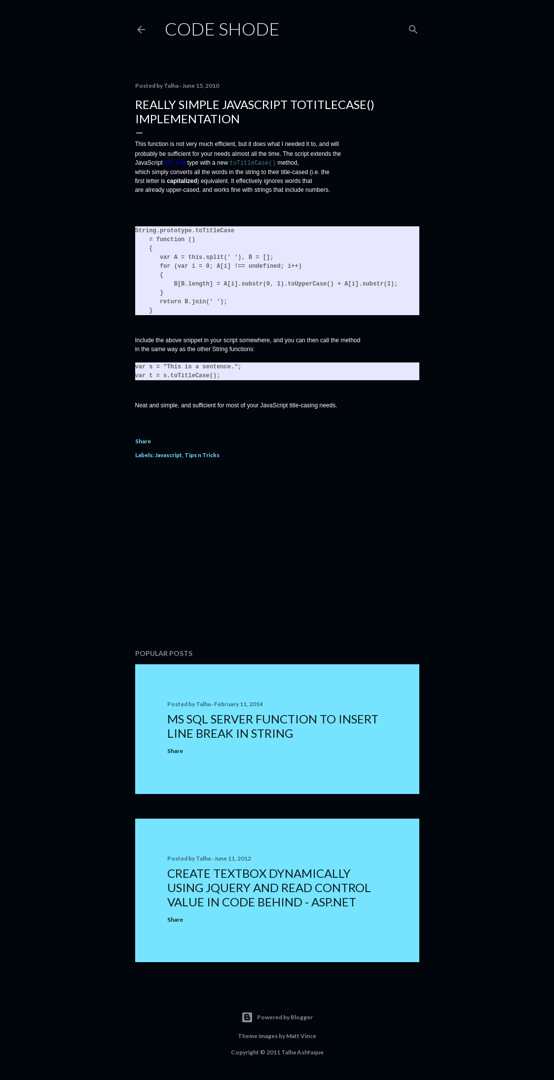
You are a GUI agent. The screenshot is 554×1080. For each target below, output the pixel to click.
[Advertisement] (277, 555)
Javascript (168, 454)
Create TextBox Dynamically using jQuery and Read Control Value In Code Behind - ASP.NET (269, 886)
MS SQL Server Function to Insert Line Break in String (272, 725)
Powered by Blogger (277, 1017)
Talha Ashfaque (302, 1051)
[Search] (413, 27)
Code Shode (222, 28)
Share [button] (143, 440)
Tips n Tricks (202, 454)
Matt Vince (301, 1035)
